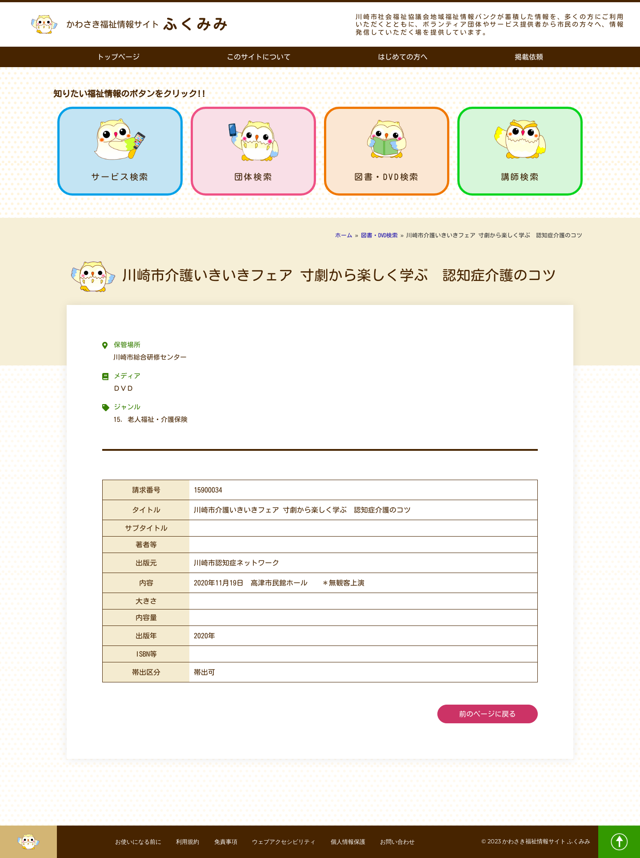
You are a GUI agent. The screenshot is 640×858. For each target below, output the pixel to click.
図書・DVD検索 (386, 176)
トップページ (118, 56)
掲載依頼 (529, 56)
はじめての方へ (403, 56)
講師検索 (520, 176)
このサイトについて (259, 56)
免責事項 (221, 842)
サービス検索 (120, 176)
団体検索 (253, 176)
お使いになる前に (124, 842)
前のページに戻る (487, 714)
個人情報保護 (357, 842)
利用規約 (179, 842)
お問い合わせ (412, 842)
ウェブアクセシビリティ (286, 842)
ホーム (343, 235)
